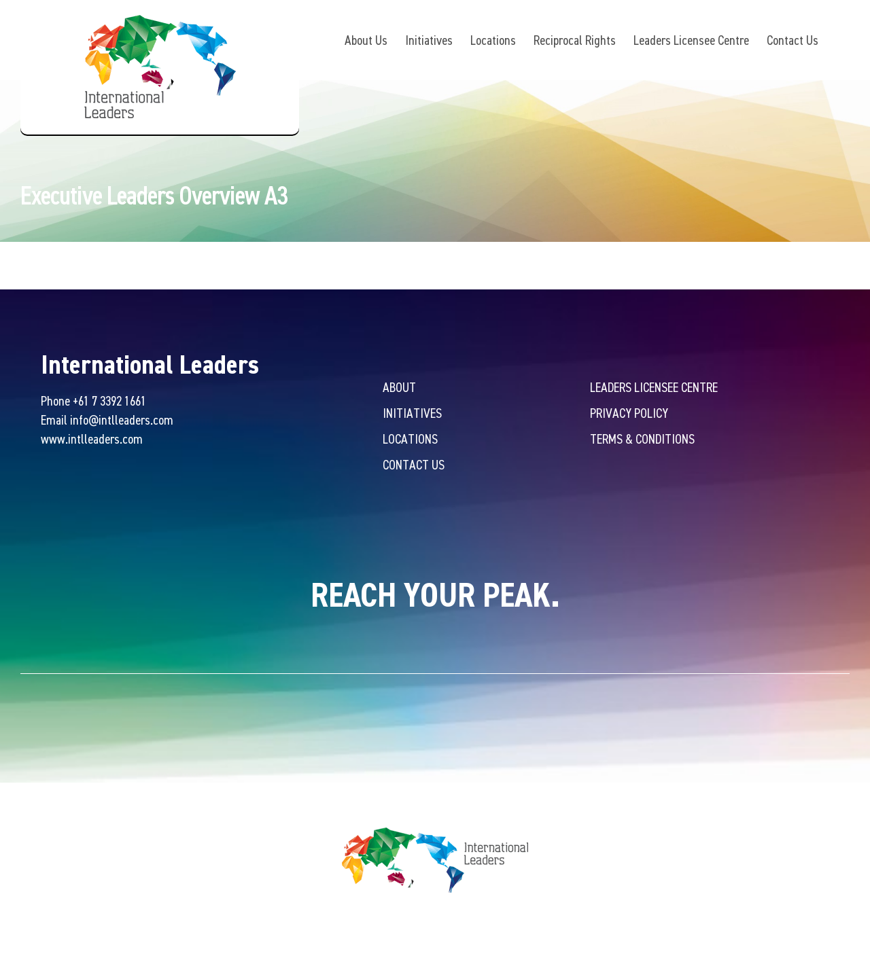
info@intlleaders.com (121, 420)
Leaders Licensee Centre (691, 39)
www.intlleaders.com (92, 439)
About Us (366, 39)
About (399, 388)
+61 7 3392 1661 (109, 401)
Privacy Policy (629, 414)
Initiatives (429, 39)
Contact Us (792, 39)
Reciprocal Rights (575, 39)
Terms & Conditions (642, 439)
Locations (493, 39)
